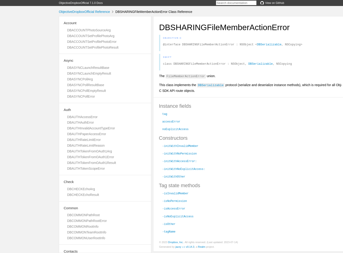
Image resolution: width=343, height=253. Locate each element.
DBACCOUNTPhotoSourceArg (89, 30)
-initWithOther (173, 178)
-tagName (168, 233)
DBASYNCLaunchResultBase (88, 68)
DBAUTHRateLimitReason (86, 145)
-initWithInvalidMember (180, 147)
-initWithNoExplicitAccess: (183, 170)
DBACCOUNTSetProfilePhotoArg (90, 36)
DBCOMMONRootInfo (82, 226)
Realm (201, 248)
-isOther (168, 225)
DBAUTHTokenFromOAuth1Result (91, 163)
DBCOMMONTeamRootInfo (86, 232)
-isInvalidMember (175, 194)
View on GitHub (272, 3)
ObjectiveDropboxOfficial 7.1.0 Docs (81, 3)
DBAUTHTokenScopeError (86, 168)
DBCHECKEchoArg (81, 189)
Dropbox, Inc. (175, 243)
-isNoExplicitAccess (178, 217)
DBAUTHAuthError (80, 122)
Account (70, 23)
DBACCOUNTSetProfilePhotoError (92, 42)
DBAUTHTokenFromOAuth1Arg (89, 151)
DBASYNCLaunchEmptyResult (89, 73)
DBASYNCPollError (81, 96)
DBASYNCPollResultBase (85, 85)
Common (71, 208)
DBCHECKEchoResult (83, 195)
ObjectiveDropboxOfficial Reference (84, 12)
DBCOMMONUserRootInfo (86, 238)
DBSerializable (269, 45)
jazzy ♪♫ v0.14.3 (184, 248)
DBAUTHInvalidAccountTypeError (91, 128)
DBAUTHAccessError (82, 117)
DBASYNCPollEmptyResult (86, 91)
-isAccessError (173, 210)
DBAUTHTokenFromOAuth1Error (90, 157)
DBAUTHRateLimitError (84, 140)
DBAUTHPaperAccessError (86, 134)
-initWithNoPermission (179, 155)
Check (69, 182)
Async (68, 60)
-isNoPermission (174, 202)
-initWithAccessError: (179, 162)
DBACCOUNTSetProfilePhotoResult (92, 47)
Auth (67, 110)
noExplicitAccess (175, 130)
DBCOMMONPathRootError (87, 221)
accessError (171, 123)
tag (164, 115)
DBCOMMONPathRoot (83, 215)
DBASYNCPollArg (80, 79)
